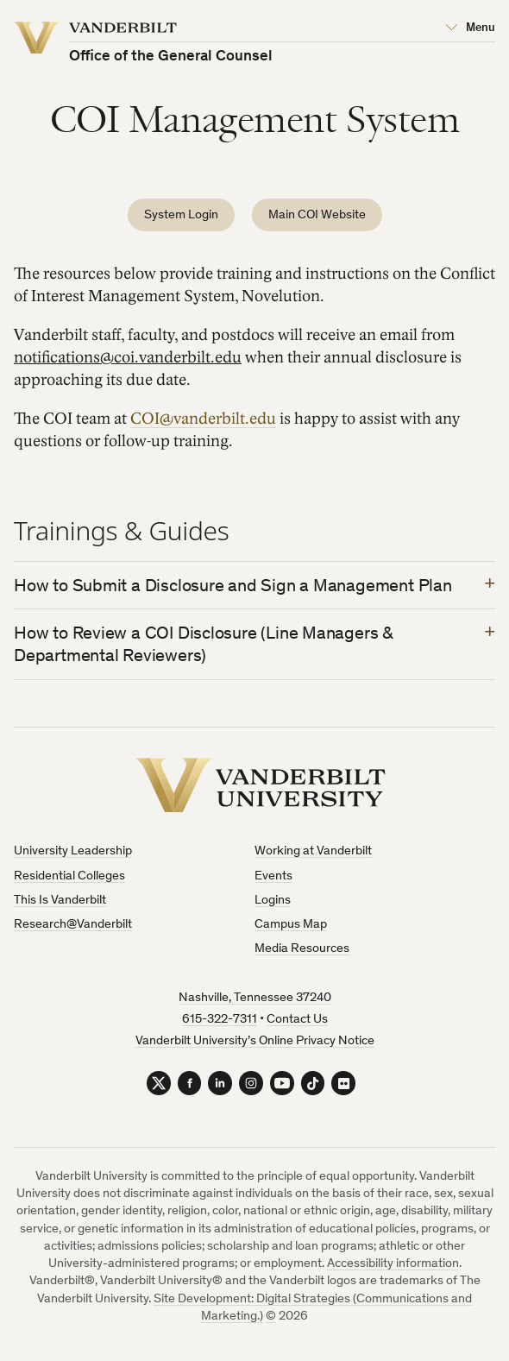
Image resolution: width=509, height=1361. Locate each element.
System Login (181, 215)
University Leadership (73, 853)
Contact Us (297, 1021)
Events (273, 878)
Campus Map (291, 926)
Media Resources (302, 950)
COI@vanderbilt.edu (203, 418)
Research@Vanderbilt (73, 926)
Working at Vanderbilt (313, 853)
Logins (273, 902)
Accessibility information (393, 1268)
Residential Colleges (69, 878)
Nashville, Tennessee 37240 (255, 999)
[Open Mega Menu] (470, 28)
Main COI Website (317, 215)
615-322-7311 (219, 1021)
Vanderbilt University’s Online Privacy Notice (254, 1043)
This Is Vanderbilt (60, 902)
